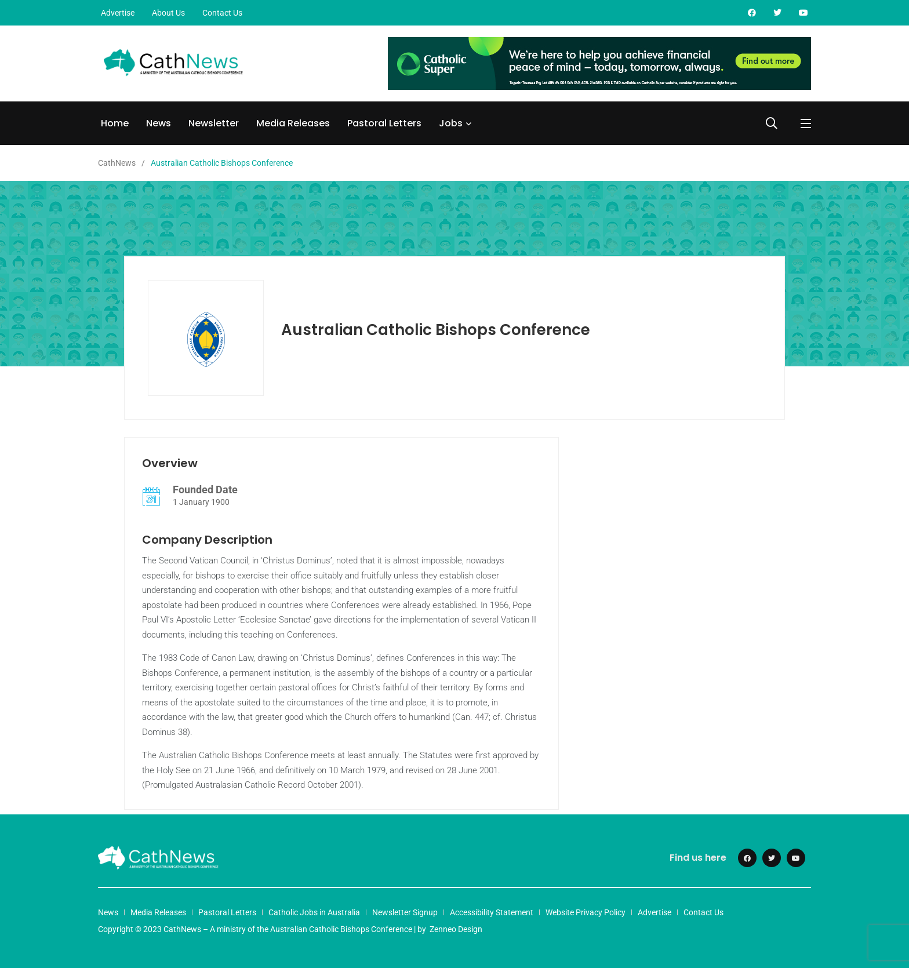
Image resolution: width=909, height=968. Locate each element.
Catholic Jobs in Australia (314, 912)
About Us (168, 12)
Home (115, 123)
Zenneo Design (456, 929)
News (158, 123)
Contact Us (222, 12)
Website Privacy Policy (586, 912)
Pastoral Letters (384, 123)
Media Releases (293, 123)
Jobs (451, 123)
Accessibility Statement (491, 912)
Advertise (117, 12)
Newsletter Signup (405, 912)
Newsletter (213, 123)
